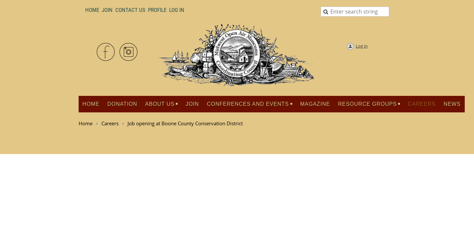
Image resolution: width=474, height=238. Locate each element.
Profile (157, 10)
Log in (362, 46)
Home (92, 10)
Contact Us (130, 10)
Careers (110, 123)
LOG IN (176, 10)
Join (107, 10)
